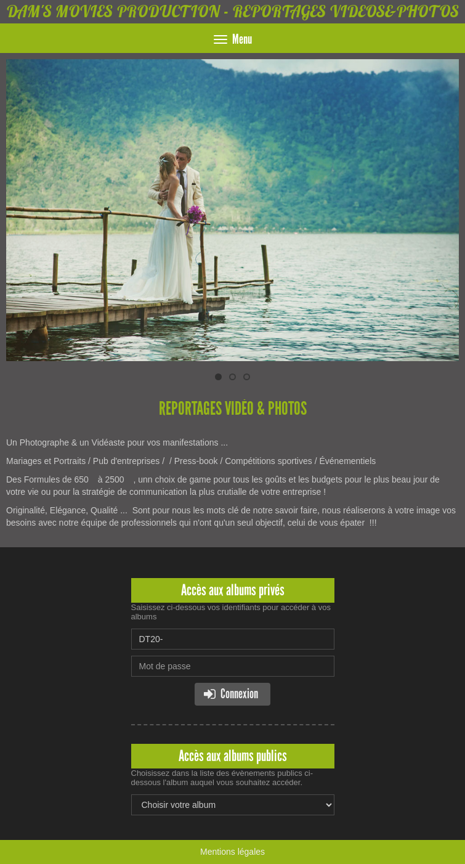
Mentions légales (232, 852)
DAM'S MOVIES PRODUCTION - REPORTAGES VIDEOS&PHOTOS (232, 11)
